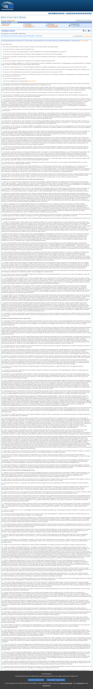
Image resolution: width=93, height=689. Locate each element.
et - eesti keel (58, 13)
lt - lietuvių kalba (72, 13)
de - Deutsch (56, 13)
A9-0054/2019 (5, 25)
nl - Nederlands (78, 13)
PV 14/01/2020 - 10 (29, 25)
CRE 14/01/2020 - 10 (29, 26)
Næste (15, 17)
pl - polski (80, 13)
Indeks (4, 17)
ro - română (83, 13)
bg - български (49, 13)
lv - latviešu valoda (71, 13)
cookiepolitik (80, 686)
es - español (51, 13)
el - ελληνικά (60, 13)
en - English (61, 13)
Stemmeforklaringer (52, 26)
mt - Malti (76, 13)
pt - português (81, 13)
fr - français (63, 13)
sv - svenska (91, 13)
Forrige (10, 17)
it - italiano (69, 13)
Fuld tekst (23, 17)
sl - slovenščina (87, 13)
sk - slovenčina (85, 13)
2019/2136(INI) (10, 20)
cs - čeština (52, 13)
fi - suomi (89, 13)
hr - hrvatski (67, 13)
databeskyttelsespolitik (66, 686)
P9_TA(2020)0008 (75, 25)
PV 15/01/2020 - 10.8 (52, 25)
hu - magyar (74, 13)
